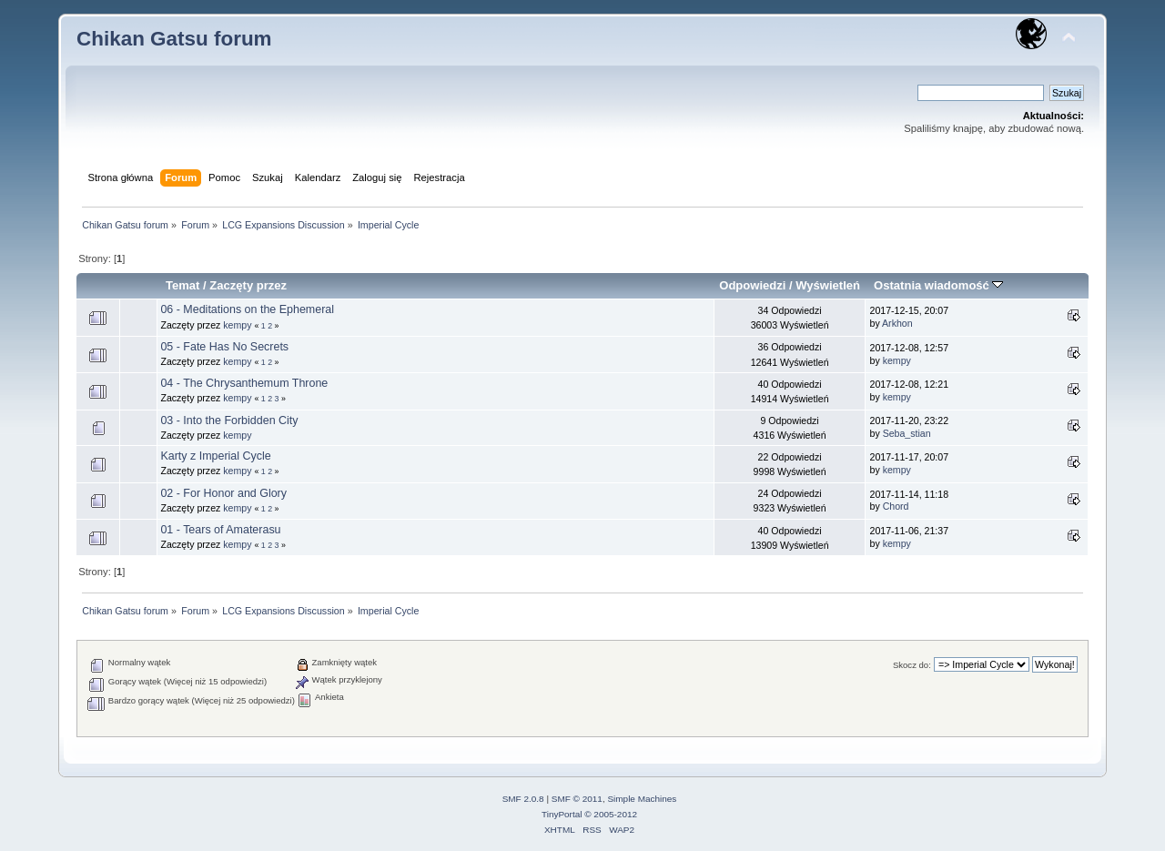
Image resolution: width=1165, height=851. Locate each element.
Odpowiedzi (752, 285)
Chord (896, 506)
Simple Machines (641, 799)
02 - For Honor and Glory (223, 493)
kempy (237, 324)
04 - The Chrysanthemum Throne (244, 383)
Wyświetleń (827, 285)
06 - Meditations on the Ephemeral (247, 309)
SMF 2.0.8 (523, 799)
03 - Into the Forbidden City (229, 420)
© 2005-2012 (610, 814)
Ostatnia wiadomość (938, 285)
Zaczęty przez (248, 285)
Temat (182, 285)
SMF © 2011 (577, 799)
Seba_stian (907, 433)
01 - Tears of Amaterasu (220, 529)
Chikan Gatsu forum (174, 38)
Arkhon (897, 323)
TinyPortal (562, 814)
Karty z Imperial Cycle (215, 456)
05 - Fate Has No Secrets (224, 346)
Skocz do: (912, 665)
